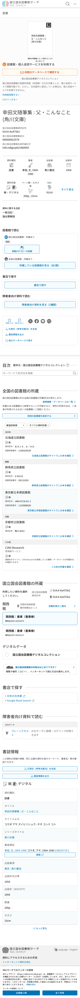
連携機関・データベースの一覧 (60, 402)
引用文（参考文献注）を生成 (21, 329)
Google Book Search (21, 700)
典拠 (40, 854)
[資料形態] (39, 425)
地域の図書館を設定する (52, 416)
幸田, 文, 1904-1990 (16, 850)
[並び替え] (15, 425)
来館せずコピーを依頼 (22, 249)
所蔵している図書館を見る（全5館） (40, 265)
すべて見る (67, 189)
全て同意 (59, 992)
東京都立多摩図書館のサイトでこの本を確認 (51, 510)
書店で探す (40, 285)
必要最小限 (21, 992)
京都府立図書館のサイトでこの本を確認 (53, 536)
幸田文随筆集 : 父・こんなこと (22, 811)
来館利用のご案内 (63, 606)
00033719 (61, 850)
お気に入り (9, 321)
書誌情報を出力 (14, 334)
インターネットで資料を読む (16, 962)
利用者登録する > (10, 94)
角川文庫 (9, 837)
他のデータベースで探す (18, 340)
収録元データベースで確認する (39, 72)
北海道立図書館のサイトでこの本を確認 (53, 456)
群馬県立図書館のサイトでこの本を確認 (53, 485)
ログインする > (9, 99)
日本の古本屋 (16, 696)
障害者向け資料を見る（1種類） (40, 304)
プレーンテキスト (20, 733)
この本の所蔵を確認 (63, 567)
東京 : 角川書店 (13, 868)
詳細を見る (31, 984)
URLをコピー (19, 321)
